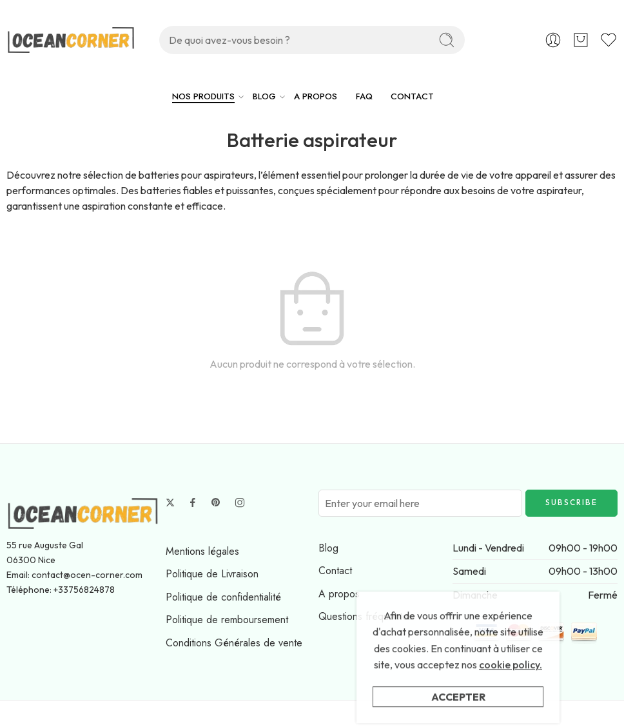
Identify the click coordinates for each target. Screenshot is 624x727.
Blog (328, 548)
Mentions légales (202, 551)
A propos (339, 593)
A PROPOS (315, 96)
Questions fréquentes (365, 616)
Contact (335, 570)
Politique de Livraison (212, 573)
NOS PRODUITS (203, 96)
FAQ (364, 96)
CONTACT (412, 96)
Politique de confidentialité (223, 597)
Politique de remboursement (227, 619)
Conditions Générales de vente (234, 642)
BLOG (264, 96)
